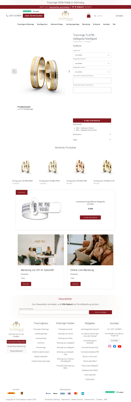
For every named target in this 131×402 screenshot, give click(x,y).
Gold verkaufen (90, 375)
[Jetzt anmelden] (100, 312)
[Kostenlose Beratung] (16, 346)
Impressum (65, 399)
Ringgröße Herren (79, 67)
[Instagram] (110, 346)
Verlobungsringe (41, 334)
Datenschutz (90, 399)
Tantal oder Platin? (90, 361)
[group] (65, 169)
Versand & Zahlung (52, 399)
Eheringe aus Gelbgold (65, 347)
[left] (110, 124)
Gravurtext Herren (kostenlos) (83, 85)
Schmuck (40, 343)
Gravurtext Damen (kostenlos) (83, 75)
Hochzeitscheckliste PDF (90, 352)
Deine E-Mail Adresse (26, 309)
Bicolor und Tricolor (90, 357)
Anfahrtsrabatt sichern (40, 352)
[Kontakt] (114, 340)
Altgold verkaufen (40, 357)
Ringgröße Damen (79, 59)
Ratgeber (90, 323)
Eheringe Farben (65, 323)
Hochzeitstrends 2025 (90, 347)
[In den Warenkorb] (92, 120)
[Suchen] (100, 16)
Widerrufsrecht (77, 399)
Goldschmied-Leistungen (41, 361)
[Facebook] (115, 346)
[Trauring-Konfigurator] (16, 342)
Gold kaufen (90, 379)
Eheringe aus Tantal (65, 334)
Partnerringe (41, 347)
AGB (105, 399)
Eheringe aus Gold (65, 329)
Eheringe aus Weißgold (65, 343)
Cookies (99, 399)
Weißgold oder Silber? (90, 370)
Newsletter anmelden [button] (59, 7)
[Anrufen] (7, 15)
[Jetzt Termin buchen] (33, 16)
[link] (41, 270)
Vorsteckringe (41, 338)
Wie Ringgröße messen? (90, 329)
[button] (89, 15)
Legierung (76, 50)
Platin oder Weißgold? (90, 366)
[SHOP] (69, 71)
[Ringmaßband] (16, 351)
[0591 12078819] (15, 16)
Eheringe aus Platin (65, 338)
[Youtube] (120, 346)
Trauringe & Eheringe (41, 329)
